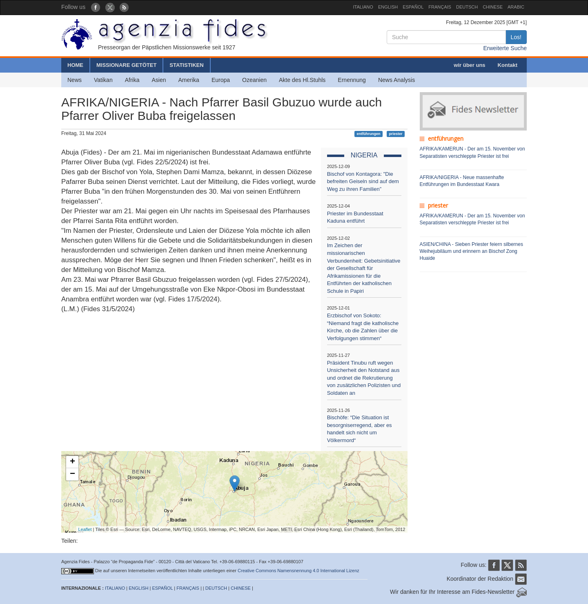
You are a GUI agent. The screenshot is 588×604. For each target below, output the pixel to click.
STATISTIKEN (186, 65)
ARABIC (516, 6)
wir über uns (469, 65)
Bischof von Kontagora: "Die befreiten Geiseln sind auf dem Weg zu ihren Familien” (363, 181)
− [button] (72, 474)
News (74, 80)
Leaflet (85, 529)
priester (395, 134)
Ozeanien (254, 80)
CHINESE (493, 6)
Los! (516, 37)
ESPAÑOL (413, 6)
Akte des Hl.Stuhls (302, 80)
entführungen (369, 134)
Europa (221, 80)
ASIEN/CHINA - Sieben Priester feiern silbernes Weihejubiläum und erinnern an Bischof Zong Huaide (471, 251)
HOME (75, 65)
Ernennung (352, 80)
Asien (158, 80)
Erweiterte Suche (505, 48)
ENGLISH (388, 6)
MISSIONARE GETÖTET (126, 65)
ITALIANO (363, 6)
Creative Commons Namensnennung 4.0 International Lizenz (298, 570)
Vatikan (103, 80)
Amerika (188, 80)
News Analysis (396, 80)
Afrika (132, 80)
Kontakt (507, 65)
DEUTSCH (467, 6)
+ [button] (72, 462)
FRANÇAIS (439, 6)
